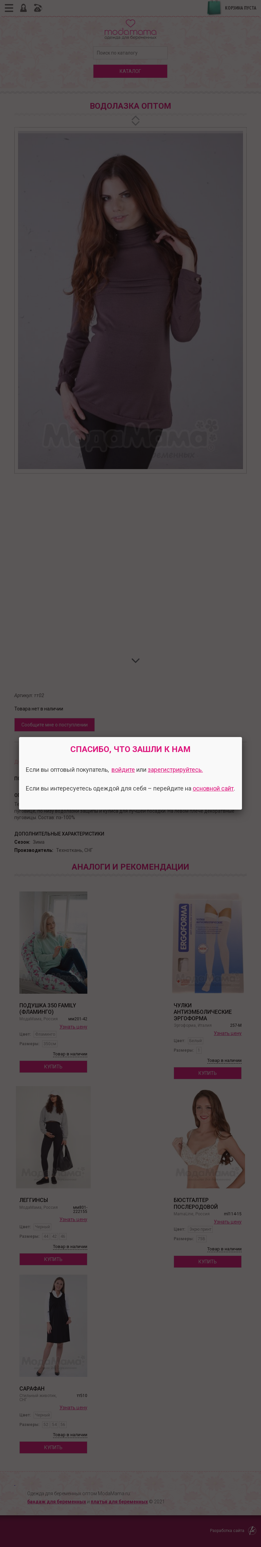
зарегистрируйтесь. (175, 769)
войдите (123, 769)
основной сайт (213, 788)
